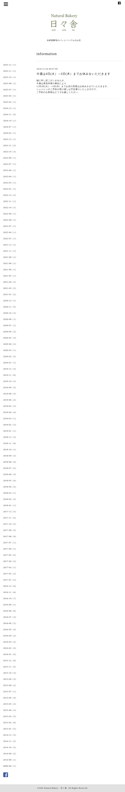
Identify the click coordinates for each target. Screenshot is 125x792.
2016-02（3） (10, 648)
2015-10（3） (10, 673)
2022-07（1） (10, 226)
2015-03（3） (10, 716)
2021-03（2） (10, 288)
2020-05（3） (10, 338)
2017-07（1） (10, 542)
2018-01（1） (10, 505)
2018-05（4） (10, 480)
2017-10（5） (10, 524)
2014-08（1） (10, 760)
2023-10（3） (10, 151)
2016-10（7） (10, 598)
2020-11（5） (10, 307)
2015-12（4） (10, 660)
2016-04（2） (10, 635)
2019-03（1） (10, 418)
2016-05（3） (10, 629)
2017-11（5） (10, 518)
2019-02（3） (10, 424)
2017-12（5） (10, 511)
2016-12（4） (10, 586)
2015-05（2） (10, 704)
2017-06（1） (10, 549)
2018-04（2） (10, 486)
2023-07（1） (10, 164)
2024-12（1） (10, 108)
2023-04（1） (10, 176)
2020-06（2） (10, 331)
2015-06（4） (10, 697)
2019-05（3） (10, 406)
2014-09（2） (10, 753)
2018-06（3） (10, 474)
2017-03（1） (10, 567)
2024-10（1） (10, 120)
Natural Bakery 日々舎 (55, 788)
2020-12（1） (10, 300)
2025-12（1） (10, 65)
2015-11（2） (10, 666)
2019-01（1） (10, 431)
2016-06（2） (10, 623)
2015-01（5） (10, 728)
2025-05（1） (10, 96)
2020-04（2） (10, 344)
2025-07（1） (10, 89)
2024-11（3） (10, 114)
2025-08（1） (10, 83)
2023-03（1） (10, 182)
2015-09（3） (10, 679)
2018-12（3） (10, 437)
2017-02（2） (10, 573)
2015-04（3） (10, 710)
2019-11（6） (10, 375)
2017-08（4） (10, 536)
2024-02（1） (10, 133)
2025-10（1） (10, 77)
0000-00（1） (10, 766)
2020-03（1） (10, 350)
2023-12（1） (10, 139)
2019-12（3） (10, 369)
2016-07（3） (10, 617)
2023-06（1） (10, 170)
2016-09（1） (10, 604)
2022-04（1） (10, 232)
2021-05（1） (10, 276)
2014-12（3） (10, 735)
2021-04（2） (10, 282)
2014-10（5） (10, 747)
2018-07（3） (10, 468)
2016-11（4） (10, 592)
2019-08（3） (10, 393)
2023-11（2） (10, 145)
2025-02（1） (10, 102)
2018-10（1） (10, 449)
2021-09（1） (10, 257)
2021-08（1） (10, 263)
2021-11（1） (10, 251)
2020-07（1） (10, 325)
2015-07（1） (10, 691)
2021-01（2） (10, 294)
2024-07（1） (10, 127)
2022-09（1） (10, 213)
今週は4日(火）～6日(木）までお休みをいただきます (73, 73)
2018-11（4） (10, 443)
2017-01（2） (10, 580)
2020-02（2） (10, 356)
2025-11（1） (10, 71)
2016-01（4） (10, 654)
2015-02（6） (10, 722)
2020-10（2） (10, 313)
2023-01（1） (10, 189)
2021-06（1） (10, 269)
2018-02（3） (10, 499)
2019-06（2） (10, 400)
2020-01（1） (10, 362)
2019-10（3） (10, 381)
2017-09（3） (10, 530)
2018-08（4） (10, 462)
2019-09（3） (10, 387)
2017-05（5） (10, 555)
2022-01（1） (10, 238)
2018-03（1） (10, 493)
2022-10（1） (10, 207)
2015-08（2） (10, 685)
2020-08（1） (10, 319)
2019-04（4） (10, 412)
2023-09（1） (10, 158)
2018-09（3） (10, 455)
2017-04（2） (10, 561)
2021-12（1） (10, 244)
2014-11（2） (10, 741)
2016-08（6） (10, 611)
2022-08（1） (10, 220)
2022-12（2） (10, 195)
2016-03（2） (10, 642)
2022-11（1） (10, 201)
